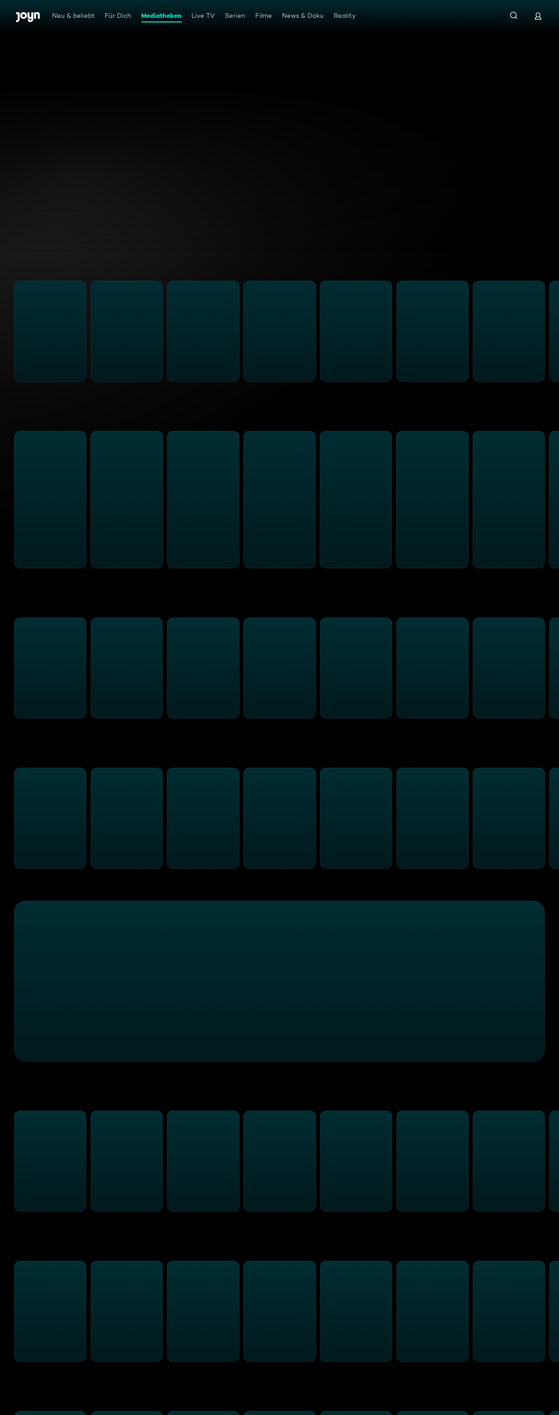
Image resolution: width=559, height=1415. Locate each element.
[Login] (538, 16)
